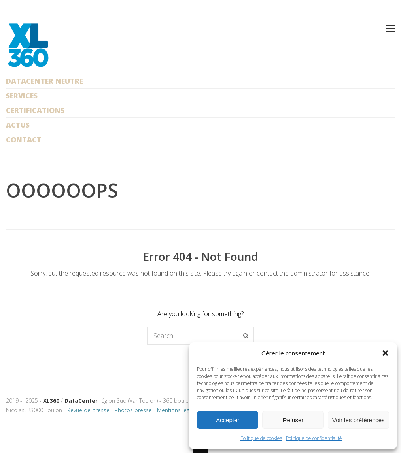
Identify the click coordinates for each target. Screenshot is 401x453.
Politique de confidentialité (314, 438)
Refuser (293, 420)
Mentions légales (178, 410)
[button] (385, 353)
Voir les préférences (358, 420)
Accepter (227, 420)
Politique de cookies (261, 438)
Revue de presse (88, 410)
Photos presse (133, 410)
